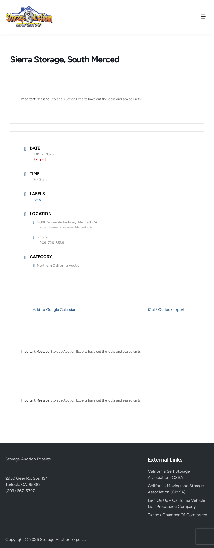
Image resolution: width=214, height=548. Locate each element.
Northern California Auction (57, 265)
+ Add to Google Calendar (52, 309)
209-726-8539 (52, 242)
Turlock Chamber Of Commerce (177, 514)
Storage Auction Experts (28, 459)
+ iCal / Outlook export (165, 309)
